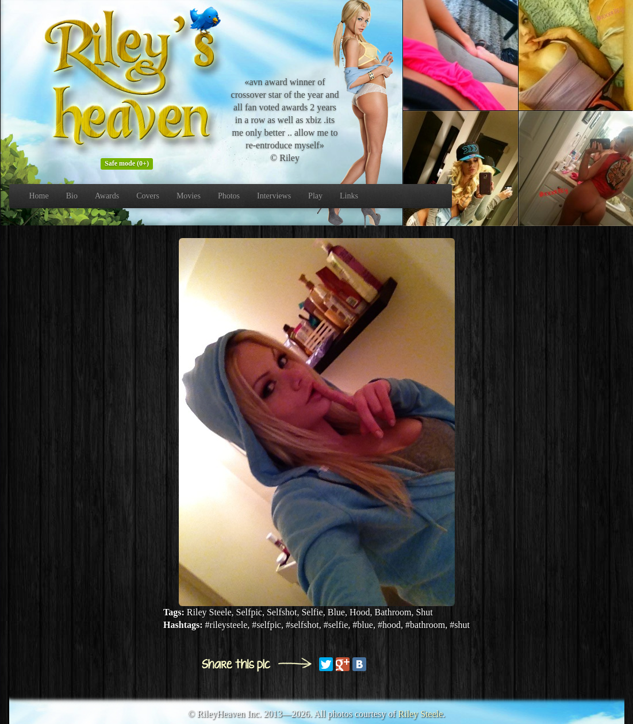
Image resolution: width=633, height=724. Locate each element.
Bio (72, 195)
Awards (107, 195)
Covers (147, 195)
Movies (189, 195)
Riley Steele (420, 714)
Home (39, 195)
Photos (229, 195)
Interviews (274, 195)
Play (315, 195)
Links (349, 195)
